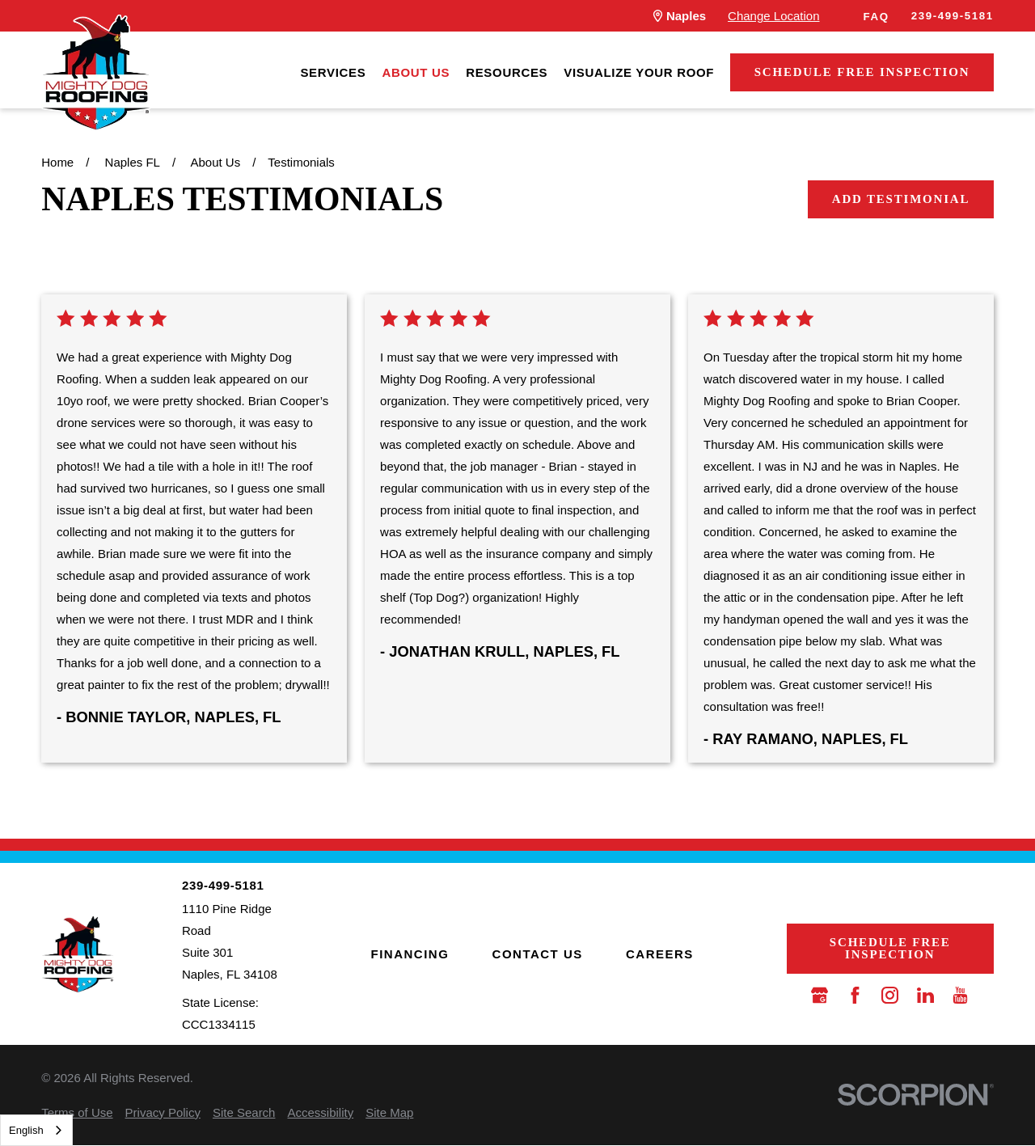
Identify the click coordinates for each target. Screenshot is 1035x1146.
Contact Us (537, 954)
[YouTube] (960, 995)
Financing (410, 954)
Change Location (773, 16)
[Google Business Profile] (819, 995)
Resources (506, 72)
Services (332, 72)
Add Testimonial (901, 198)
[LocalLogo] (95, 73)
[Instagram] (889, 995)
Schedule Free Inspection (862, 72)
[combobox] (36, 1130)
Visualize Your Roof (639, 72)
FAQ (876, 17)
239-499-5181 (952, 16)
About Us (416, 72)
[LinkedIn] (925, 995)
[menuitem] (332, 72)
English (26, 1130)
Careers (660, 954)
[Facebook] (855, 995)
